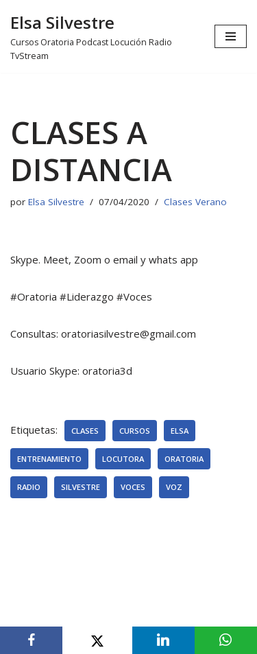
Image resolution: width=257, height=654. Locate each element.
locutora (123, 459)
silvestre (80, 487)
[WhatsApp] (226, 640)
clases (85, 430)
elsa (179, 430)
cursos (134, 430)
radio (28, 487)
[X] (97, 640)
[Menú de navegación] (231, 36)
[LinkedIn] (163, 640)
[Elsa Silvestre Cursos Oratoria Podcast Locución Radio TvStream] (102, 36)
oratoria (184, 459)
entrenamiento (49, 459)
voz (174, 487)
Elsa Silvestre (56, 202)
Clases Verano (195, 202)
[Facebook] (31, 640)
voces (133, 487)
